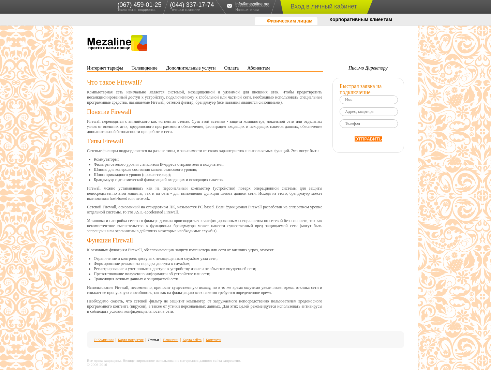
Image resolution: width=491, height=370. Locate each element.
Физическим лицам (289, 21)
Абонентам (258, 68)
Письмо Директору (368, 68)
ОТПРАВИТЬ (368, 139)
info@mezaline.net (253, 4)
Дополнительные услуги (191, 68)
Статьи (153, 340)
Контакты (213, 340)
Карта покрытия (131, 340)
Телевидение (145, 68)
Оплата (231, 68)
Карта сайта (192, 340)
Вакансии (170, 340)
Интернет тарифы (105, 68)
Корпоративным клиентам (360, 19)
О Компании (104, 340)
